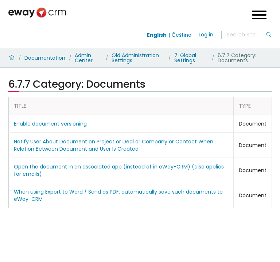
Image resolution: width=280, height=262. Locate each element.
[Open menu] (259, 16)
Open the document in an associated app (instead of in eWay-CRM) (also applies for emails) (119, 170)
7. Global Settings (185, 58)
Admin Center (84, 58)
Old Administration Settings (135, 58)
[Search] (246, 35)
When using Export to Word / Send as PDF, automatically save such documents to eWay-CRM (118, 195)
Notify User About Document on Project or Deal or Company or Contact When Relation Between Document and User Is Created (113, 145)
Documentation (44, 57)
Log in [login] (206, 34)
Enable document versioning (50, 123)
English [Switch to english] (157, 35)
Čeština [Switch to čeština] (181, 35)
